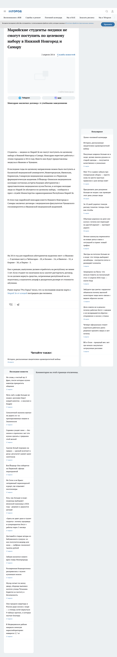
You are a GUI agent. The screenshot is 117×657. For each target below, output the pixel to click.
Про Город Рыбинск (30, 557)
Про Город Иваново (30, 554)
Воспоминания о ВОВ (12, 18)
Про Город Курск (9, 557)
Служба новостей (66, 54)
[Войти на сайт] (112, 11)
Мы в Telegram (105, 18)
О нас (5, 576)
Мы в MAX (71, 18)
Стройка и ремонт (33, 18)
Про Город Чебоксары (11, 551)
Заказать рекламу (87, 18)
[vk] (11, 304)
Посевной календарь (53, 18)
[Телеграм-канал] (24, 98)
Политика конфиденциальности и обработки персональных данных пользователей (30, 622)
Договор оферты (9, 571)
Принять (108, 24)
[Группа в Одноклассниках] (71, 555)
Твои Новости (47, 554)
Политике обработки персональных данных (80, 23)
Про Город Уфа (48, 557)
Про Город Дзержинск (31, 560)
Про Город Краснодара (11, 563)
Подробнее (108, 618)
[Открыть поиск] (106, 11)
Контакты (27, 576)
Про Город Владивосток (50, 560)
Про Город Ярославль (50, 551)
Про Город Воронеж (10, 554)
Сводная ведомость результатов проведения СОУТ (53, 579)
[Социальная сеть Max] (58, 98)
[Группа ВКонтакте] (65, 555)
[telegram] (19, 304)
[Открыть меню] (5, 11)
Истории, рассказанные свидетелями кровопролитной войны (41, 361)
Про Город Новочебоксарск (32, 551)
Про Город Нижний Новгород (13, 560)
